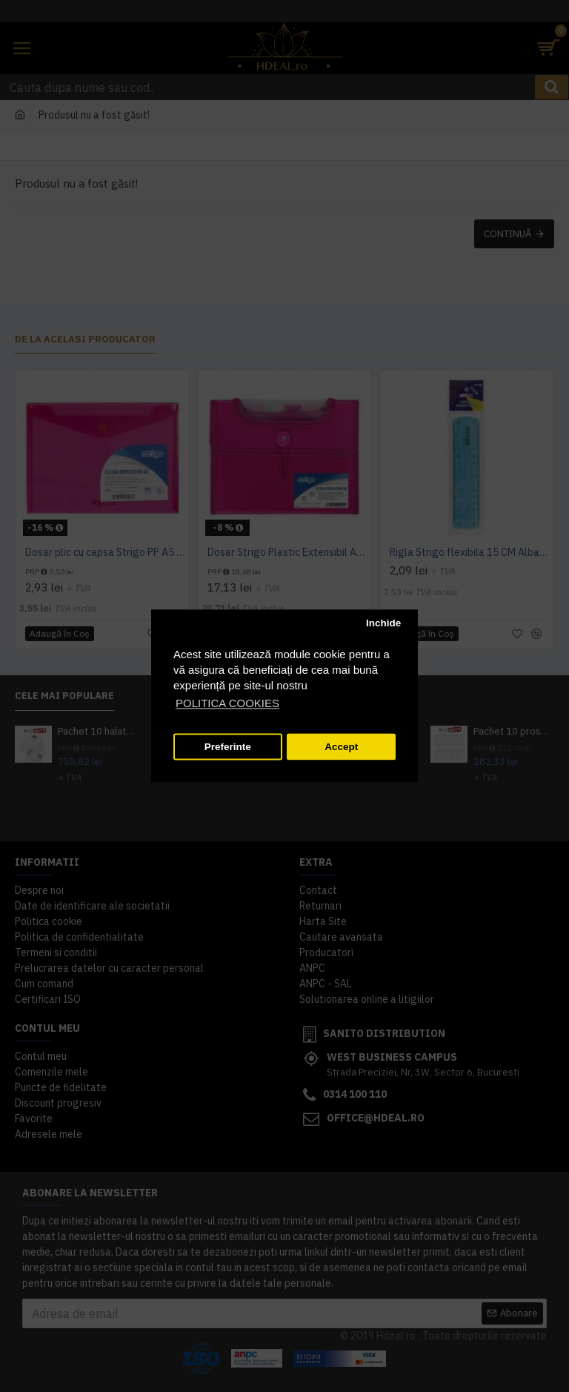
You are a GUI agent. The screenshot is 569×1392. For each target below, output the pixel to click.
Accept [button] (341, 746)
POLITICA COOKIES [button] (227, 703)
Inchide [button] (383, 623)
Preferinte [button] (227, 746)
